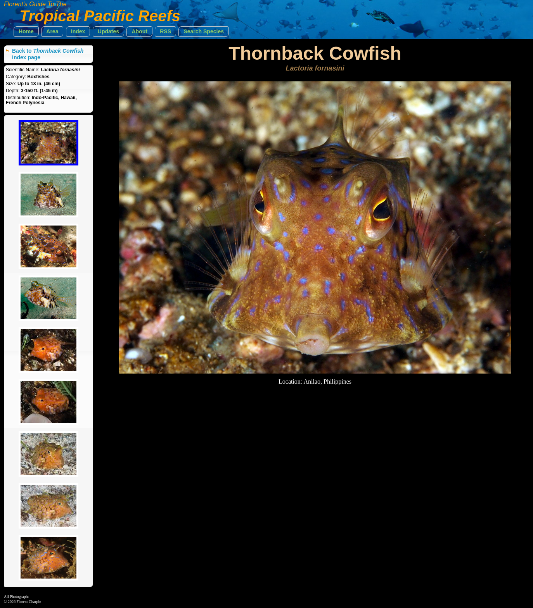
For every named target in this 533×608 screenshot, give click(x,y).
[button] (26, 31)
